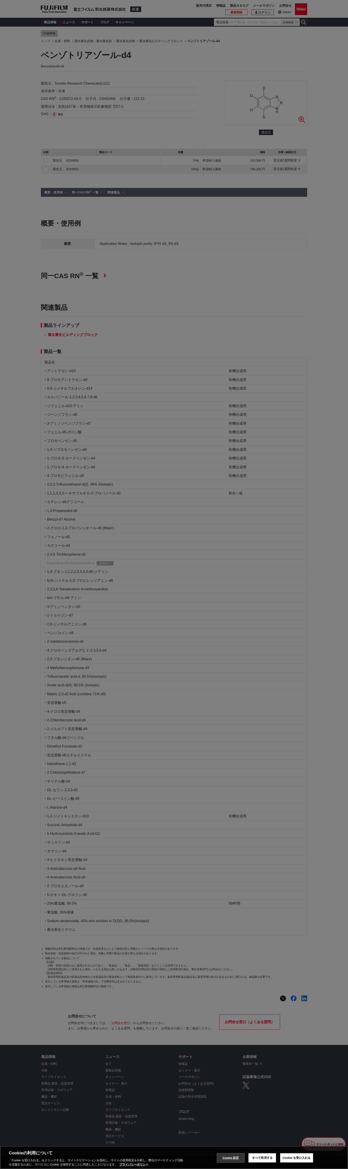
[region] (174, 1157)
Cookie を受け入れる (297, 1157)
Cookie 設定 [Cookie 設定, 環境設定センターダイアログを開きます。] (230, 1157)
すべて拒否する (262, 1157)
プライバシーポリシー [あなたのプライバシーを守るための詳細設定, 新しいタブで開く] (133, 1164)
